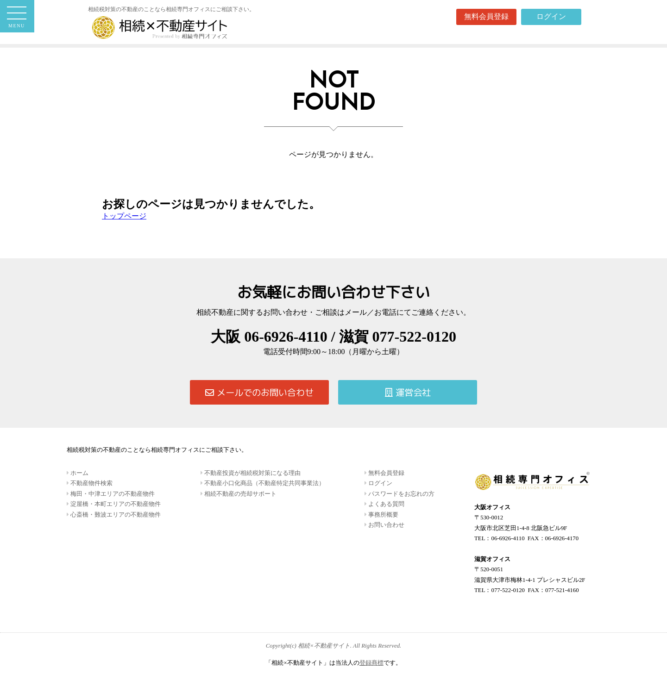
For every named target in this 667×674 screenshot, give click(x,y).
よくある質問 (385, 504)
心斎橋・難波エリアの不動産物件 (115, 515)
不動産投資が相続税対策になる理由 (252, 473)
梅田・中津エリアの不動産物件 (112, 494)
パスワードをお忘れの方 (400, 494)
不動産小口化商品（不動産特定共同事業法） (264, 483)
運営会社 (408, 392)
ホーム (78, 473)
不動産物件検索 (91, 483)
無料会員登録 (486, 16)
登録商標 (371, 663)
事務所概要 (382, 515)
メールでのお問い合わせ (259, 392)
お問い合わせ (385, 525)
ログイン (551, 16)
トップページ (124, 216)
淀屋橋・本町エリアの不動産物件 (115, 504)
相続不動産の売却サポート (240, 494)
